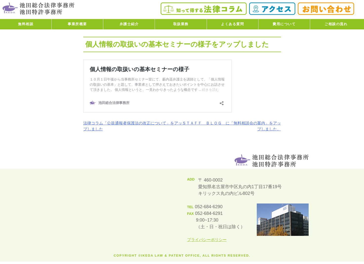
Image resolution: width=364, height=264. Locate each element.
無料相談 (25, 24)
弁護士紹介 (129, 24)
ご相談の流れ (335, 24)
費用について (284, 24)
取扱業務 (181, 24)
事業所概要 (77, 24)
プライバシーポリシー (207, 240)
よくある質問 (232, 24)
